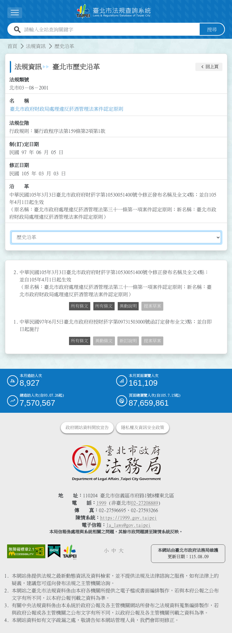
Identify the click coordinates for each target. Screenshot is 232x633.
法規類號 (19, 79)
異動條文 (103, 341)
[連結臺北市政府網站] (69, 552)
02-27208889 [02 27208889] (144, 502)
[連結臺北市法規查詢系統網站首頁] (113, 11)
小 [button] (106, 550)
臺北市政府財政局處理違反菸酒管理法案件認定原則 (66, 108)
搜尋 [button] (212, 29)
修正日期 (19, 165)
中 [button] (113, 550)
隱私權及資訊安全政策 (142, 427)
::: (3, 42)
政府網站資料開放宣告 (87, 427)
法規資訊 (36, 46)
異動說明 (128, 306)
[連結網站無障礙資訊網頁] (26, 551)
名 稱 (19, 100)
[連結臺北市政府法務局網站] (116, 463)
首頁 (12, 46)
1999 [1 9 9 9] (101, 502)
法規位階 (19, 123)
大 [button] (121, 550)
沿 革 (19, 186)
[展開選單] (14, 12)
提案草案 (152, 306)
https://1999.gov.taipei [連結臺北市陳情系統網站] (128, 517)
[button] (208, 67)
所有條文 (79, 306)
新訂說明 (128, 341)
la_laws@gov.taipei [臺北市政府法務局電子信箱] (128, 525)
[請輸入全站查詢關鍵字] (111, 29)
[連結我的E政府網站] (54, 551)
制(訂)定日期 (24, 144)
